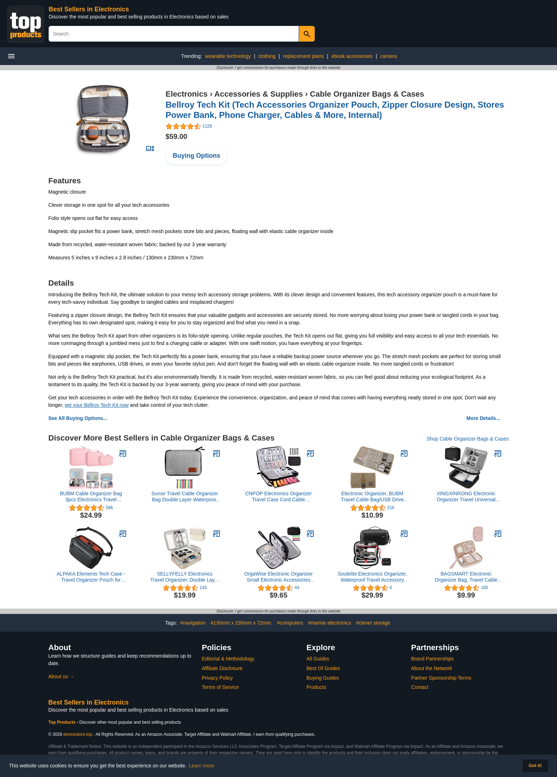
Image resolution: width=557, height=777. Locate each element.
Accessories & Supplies (258, 94)
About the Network (431, 668)
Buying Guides (323, 678)
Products (316, 687)
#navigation (193, 623)
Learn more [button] (202, 765)
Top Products (62, 722)
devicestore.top (77, 734)
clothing (266, 56)
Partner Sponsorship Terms (441, 678)
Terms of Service (220, 687)
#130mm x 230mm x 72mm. (241, 623)
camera (388, 56)
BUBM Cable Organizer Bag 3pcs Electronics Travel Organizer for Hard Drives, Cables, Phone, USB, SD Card (91, 497)
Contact (419, 687)
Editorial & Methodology (228, 659)
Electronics (187, 94)
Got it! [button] (535, 765)
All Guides (318, 659)
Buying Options (196, 155)
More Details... (483, 418)
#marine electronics (329, 623)
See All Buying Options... (77, 418)
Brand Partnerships (432, 659)
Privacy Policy (217, 678)
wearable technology (228, 56)
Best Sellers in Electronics (89, 9)
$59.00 (176, 136)
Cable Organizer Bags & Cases (367, 94)
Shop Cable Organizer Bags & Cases (468, 439)
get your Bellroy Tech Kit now (97, 405)
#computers (290, 623)
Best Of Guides (323, 668)
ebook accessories (352, 56)
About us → (61, 676)
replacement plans (303, 56)
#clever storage (373, 623)
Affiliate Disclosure (222, 668)
